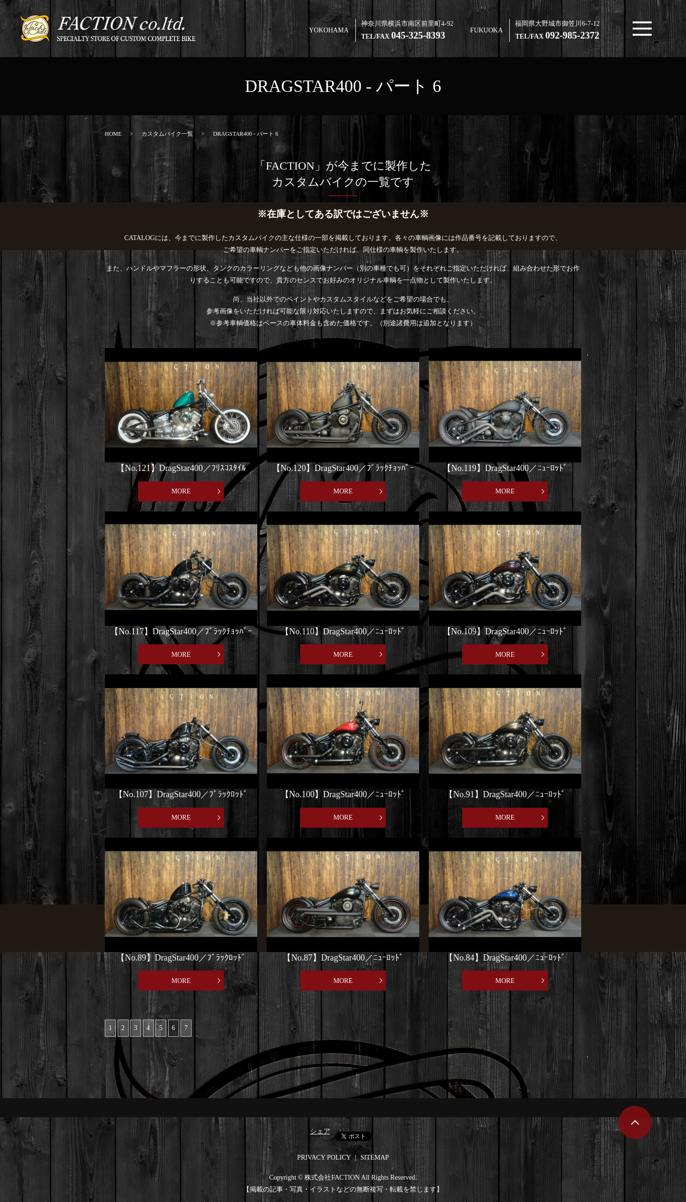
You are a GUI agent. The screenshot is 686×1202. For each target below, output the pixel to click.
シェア (320, 1131)
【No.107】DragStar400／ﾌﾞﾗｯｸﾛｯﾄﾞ (181, 794)
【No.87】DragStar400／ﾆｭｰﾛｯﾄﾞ (342, 957)
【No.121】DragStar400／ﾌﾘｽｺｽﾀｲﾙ (180, 468)
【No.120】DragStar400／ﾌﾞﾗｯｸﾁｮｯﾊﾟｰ (343, 468)
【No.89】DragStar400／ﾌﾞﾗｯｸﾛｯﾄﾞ (180, 957)
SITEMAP (374, 1157)
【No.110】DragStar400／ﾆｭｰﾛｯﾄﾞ (343, 631)
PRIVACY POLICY (324, 1157)
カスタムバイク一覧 (167, 133)
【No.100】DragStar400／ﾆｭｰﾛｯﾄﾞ (343, 794)
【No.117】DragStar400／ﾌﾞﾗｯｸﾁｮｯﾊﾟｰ (181, 631)
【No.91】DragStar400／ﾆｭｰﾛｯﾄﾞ (504, 794)
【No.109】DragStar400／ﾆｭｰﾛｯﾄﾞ (505, 631)
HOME (113, 133)
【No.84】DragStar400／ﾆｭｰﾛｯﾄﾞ (504, 957)
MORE (181, 491)
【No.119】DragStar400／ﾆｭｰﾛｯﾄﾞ (505, 468)
